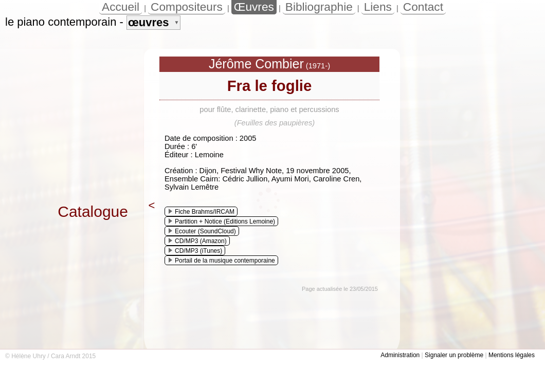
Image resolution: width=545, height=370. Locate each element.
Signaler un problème (454, 355)
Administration (400, 355)
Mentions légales (511, 355)
